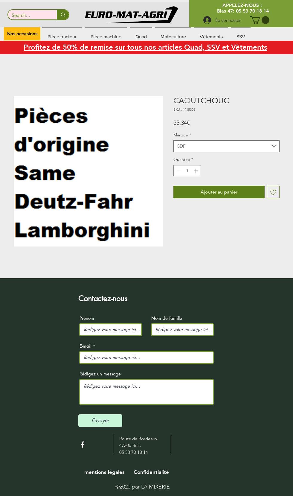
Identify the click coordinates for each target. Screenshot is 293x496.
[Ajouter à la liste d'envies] (273, 192)
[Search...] (28, 15)
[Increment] (196, 170)
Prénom (87, 318)
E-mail (85, 346)
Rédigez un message (100, 374)
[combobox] (226, 146)
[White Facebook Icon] (82, 444)
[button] (259, 20)
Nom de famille (166, 318)
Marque (182, 135)
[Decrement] (178, 170)
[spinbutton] (187, 170)
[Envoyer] (100, 420)
